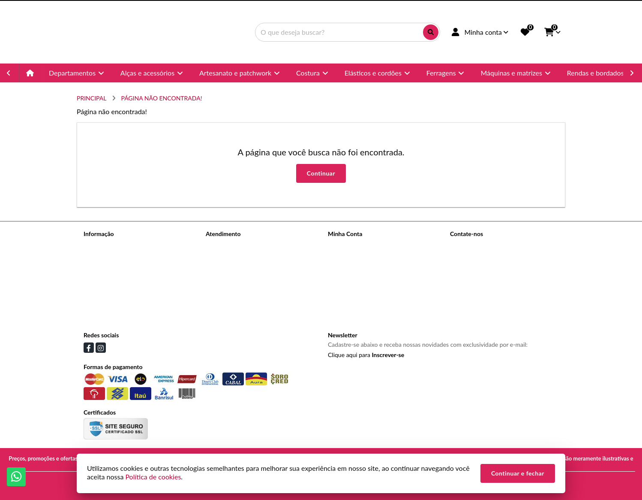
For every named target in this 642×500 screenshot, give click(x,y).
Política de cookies (108, 311)
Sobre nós (97, 256)
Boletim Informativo (354, 267)
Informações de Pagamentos (121, 278)
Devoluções (221, 267)
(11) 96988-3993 (484, 260)
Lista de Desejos (349, 278)
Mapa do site (223, 256)
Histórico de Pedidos (355, 256)
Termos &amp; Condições (117, 300)
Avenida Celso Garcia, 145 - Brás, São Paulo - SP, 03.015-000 (505, 289)
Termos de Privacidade (113, 244)
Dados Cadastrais (350, 244)
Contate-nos (222, 244)
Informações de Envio (112, 267)
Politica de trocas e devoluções (124, 289)
